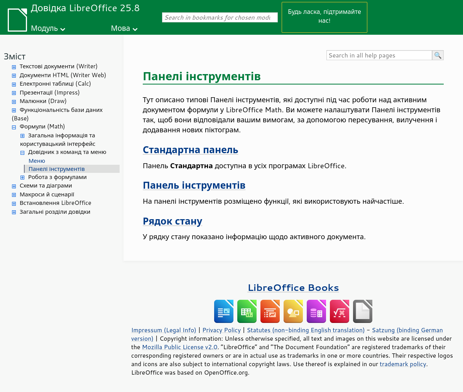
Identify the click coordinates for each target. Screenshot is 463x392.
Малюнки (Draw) (43, 101)
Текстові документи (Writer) (59, 66)
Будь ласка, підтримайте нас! (324, 16)
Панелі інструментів (57, 169)
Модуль (44, 28)
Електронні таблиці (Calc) (55, 83)
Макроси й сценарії (47, 194)
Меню (37, 161)
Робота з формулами (57, 177)
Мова (120, 28)
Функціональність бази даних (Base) (57, 114)
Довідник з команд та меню (67, 152)
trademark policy (403, 364)
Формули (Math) (42, 126)
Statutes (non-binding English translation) (306, 330)
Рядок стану (172, 221)
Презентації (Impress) (50, 92)
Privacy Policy (221, 330)
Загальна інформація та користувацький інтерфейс (57, 139)
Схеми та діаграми (46, 185)
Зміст (14, 56)
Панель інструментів (194, 185)
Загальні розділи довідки (55, 212)
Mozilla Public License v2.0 (180, 347)
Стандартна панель (190, 149)
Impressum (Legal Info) (163, 330)
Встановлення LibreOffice (55, 203)
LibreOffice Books (293, 287)
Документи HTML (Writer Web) (63, 75)
